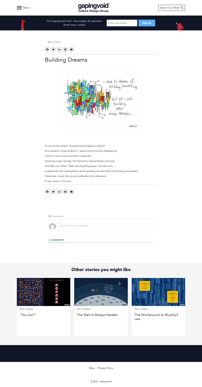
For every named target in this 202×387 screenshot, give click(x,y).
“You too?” (28, 315)
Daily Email (26, 309)
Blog (91, 368)
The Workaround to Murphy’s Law (156, 317)
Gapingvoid (94, 8)
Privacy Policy (105, 368)
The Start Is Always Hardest (97, 315)
